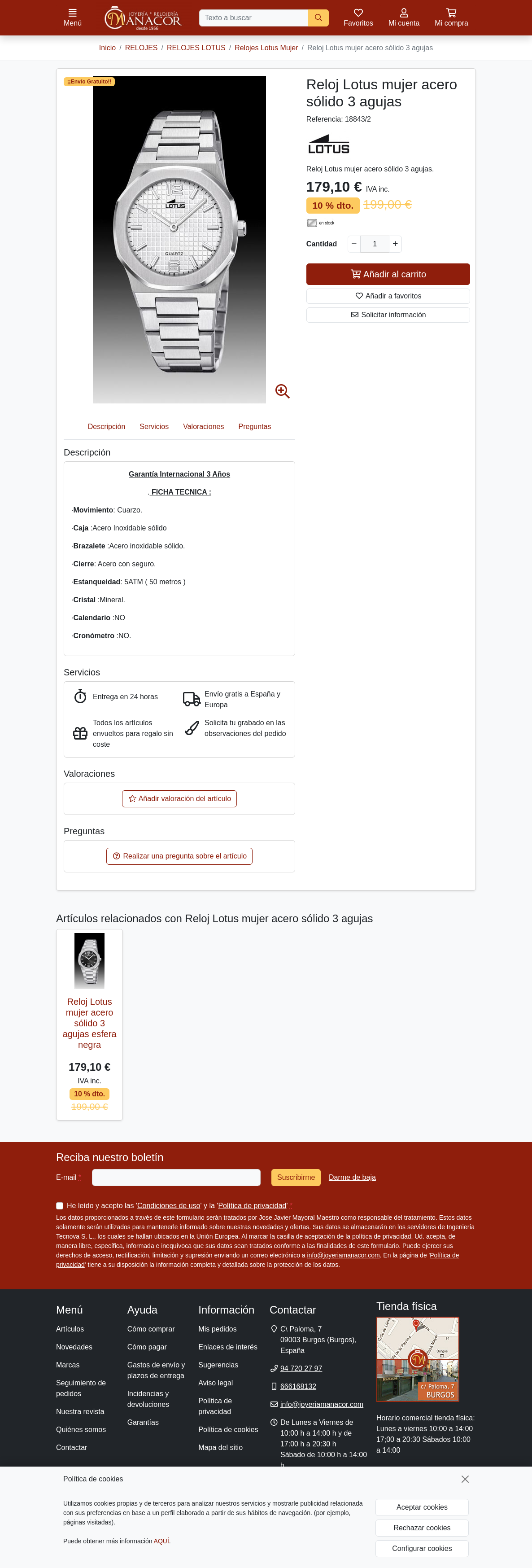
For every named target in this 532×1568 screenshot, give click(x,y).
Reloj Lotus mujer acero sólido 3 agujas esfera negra (90, 1023)
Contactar (71, 1447)
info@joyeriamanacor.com (343, 1255)
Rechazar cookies (421, 1528)
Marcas (67, 1365)
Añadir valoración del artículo (179, 798)
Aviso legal (215, 1383)
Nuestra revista (80, 1411)
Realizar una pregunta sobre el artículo (179, 856)
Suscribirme (296, 1177)
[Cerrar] (465, 1479)
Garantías (143, 1422)
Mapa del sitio (220, 1447)
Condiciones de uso (169, 1205)
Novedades (74, 1347)
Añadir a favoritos (388, 296)
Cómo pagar (147, 1347)
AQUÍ (161, 1541)
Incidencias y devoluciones (148, 1399)
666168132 (298, 1386)
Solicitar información (388, 315)
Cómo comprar (151, 1329)
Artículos (70, 1329)
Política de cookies (228, 1429)
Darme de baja (352, 1177)
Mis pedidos (217, 1329)
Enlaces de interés (227, 1347)
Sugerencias (218, 1365)
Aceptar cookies (422, 1507)
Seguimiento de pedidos (81, 1388)
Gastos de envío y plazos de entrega (156, 1370)
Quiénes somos (81, 1429)
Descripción (107, 426)
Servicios (154, 426)
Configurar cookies (422, 1548)
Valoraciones (203, 426)
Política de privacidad (252, 1205)
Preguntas (255, 426)
